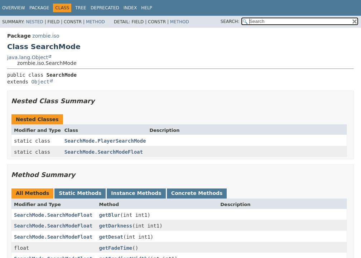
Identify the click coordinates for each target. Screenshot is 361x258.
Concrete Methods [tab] (197, 193)
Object (40, 82)
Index (130, 7)
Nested (34, 21)
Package (39, 7)
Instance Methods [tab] (136, 193)
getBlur (109, 215)
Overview (13, 7)
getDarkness (116, 226)
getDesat (111, 237)
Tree (80, 7)
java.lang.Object (27, 57)
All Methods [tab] (32, 193)
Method (95, 21)
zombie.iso (45, 36)
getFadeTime (116, 248)
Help (146, 7)
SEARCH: (230, 21)
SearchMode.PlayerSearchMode (105, 141)
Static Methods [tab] (80, 193)
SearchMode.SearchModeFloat (103, 152)
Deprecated (105, 7)
